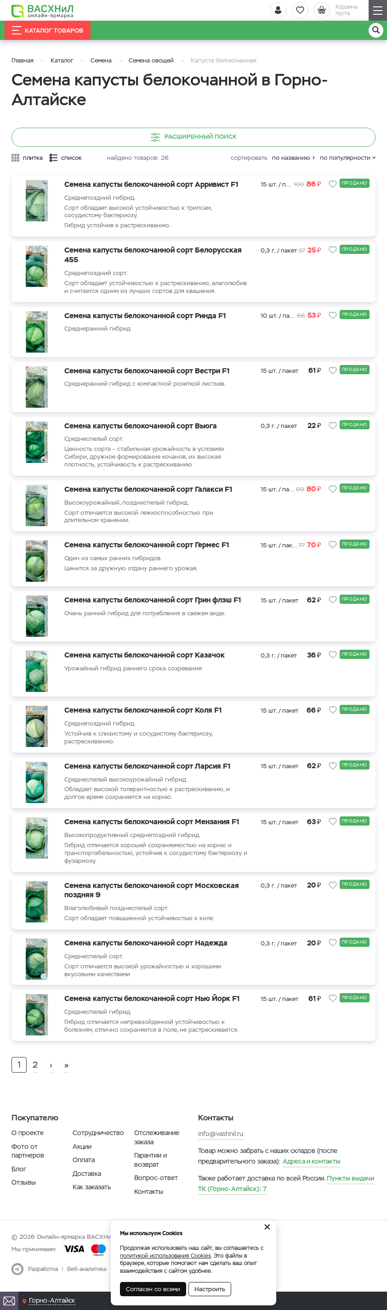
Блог (18, 1177)
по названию (291, 158)
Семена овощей (151, 60)
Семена (101, 60)
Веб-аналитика (86, 1276)
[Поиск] (376, 30)
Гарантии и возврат (150, 1167)
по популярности (345, 158)
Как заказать (92, 1195)
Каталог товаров (47, 30)
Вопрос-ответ (156, 1185)
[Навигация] (378, 10)
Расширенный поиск (194, 137)
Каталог (62, 60)
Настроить (209, 1289)
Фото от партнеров (27, 1158)
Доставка (87, 1181)
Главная (22, 60)
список (71, 158)
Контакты (148, 1199)
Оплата (84, 1168)
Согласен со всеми (153, 1289)
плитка (33, 158)
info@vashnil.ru (220, 1141)
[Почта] (9, 1301)
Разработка (43, 1276)
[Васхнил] (43, 10)
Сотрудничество (98, 1140)
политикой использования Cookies (165, 1255)
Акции (82, 1154)
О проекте (27, 1140)
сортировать (249, 158)
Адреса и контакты (312, 1169)
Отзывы (23, 1190)
